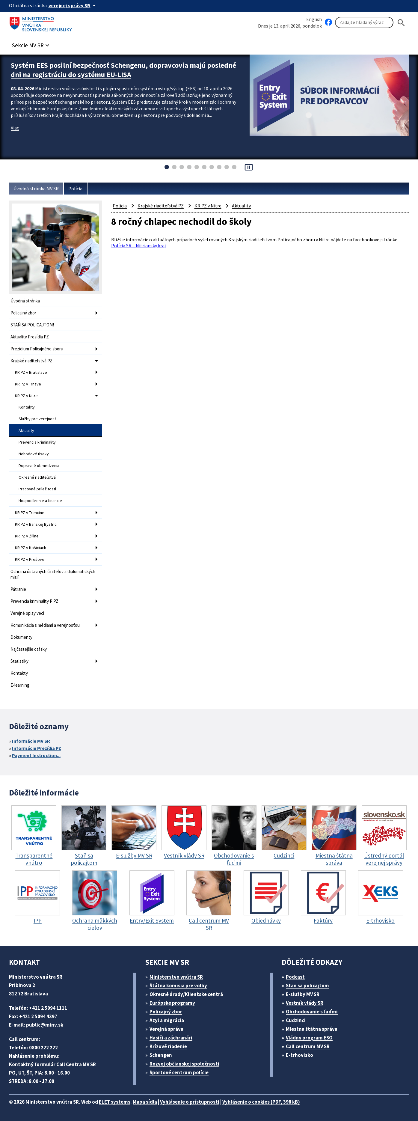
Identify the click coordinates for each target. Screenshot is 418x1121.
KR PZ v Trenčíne (29, 512)
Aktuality (26, 430)
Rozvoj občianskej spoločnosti (184, 1063)
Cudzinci (296, 1020)
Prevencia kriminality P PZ (34, 601)
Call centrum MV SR (308, 1046)
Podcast (295, 977)
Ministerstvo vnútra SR (176, 977)
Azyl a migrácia (167, 1020)
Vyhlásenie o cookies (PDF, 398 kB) (261, 1102)
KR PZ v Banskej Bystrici (36, 524)
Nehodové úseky (34, 453)
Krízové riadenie (168, 1046)
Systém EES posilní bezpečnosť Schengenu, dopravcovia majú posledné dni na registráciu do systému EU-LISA (123, 70)
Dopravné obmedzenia (39, 465)
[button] (31, 43)
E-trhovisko (299, 1055)
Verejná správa (166, 1029)
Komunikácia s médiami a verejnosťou (45, 625)
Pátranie (18, 589)
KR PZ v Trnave (28, 384)
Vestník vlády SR (304, 1003)
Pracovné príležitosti (37, 489)
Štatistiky (19, 661)
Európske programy (172, 1003)
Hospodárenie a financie (40, 500)
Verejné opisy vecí (27, 613)
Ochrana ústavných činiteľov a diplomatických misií (52, 574)
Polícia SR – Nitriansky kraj (138, 245)
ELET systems (114, 1102)
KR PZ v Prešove (29, 559)
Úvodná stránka (25, 301)
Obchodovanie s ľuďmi (312, 1011)
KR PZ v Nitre (26, 395)
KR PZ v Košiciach (30, 547)
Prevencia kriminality (37, 442)
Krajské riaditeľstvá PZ (31, 361)
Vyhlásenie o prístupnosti (189, 1102)
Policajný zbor (23, 313)
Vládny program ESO (309, 1037)
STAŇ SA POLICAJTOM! (32, 325)
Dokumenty (21, 637)
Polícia (75, 189)
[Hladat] (401, 23)
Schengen (161, 1055)
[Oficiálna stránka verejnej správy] (73, 5)
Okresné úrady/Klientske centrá (186, 994)
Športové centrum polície (179, 1072)
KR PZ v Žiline (27, 536)
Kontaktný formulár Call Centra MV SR (52, 1064)
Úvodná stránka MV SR (36, 189)
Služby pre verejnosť (37, 418)
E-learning (19, 685)
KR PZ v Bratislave (31, 372)
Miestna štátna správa (311, 1029)
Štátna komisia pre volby (178, 985)
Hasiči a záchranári (171, 1037)
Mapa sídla (145, 1102)
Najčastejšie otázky (28, 649)
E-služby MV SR (302, 994)
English (314, 19)
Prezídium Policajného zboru (36, 349)
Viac (15, 128)
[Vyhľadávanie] (364, 22)
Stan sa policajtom (307, 985)
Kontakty (27, 407)
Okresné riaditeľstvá (37, 477)
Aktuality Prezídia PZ (29, 337)
